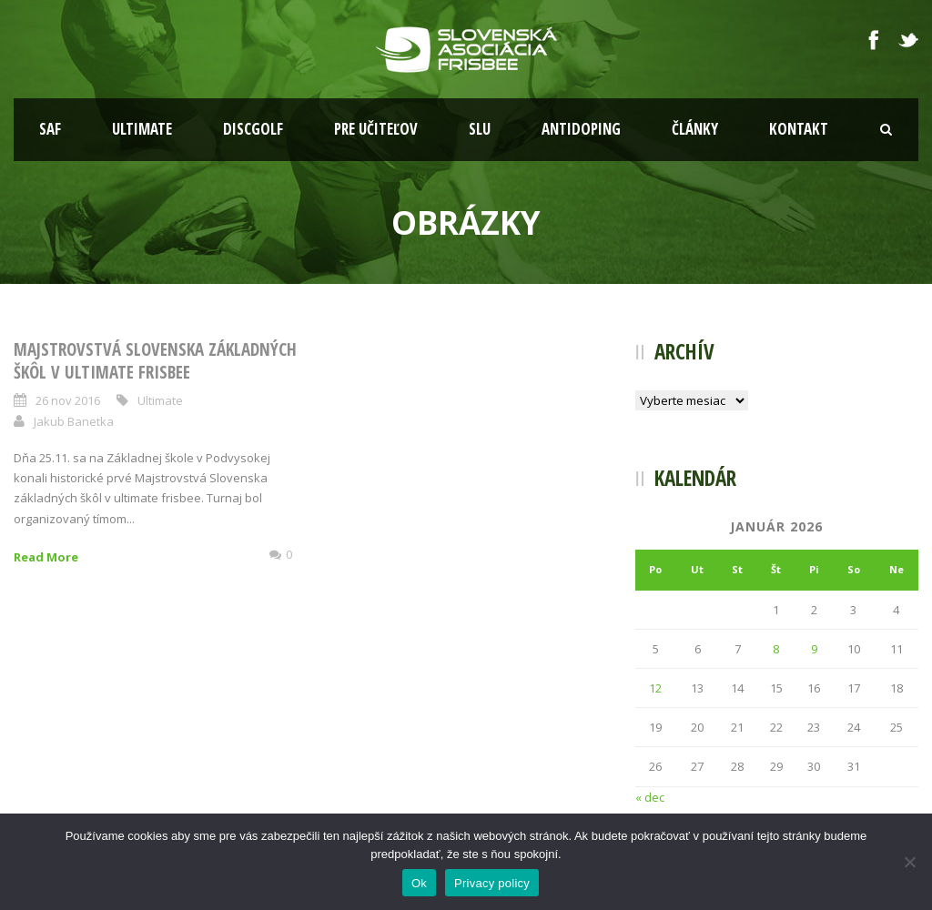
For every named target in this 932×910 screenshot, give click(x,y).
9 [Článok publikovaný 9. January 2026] (814, 649)
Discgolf (253, 128)
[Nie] (909, 862)
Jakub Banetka (74, 421)
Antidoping (581, 128)
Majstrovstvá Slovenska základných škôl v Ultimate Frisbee (155, 361)
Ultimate (142, 128)
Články (695, 128)
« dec (649, 797)
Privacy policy (492, 883)
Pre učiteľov (376, 128)
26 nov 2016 (67, 400)
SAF (50, 128)
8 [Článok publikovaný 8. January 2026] (776, 649)
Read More (46, 557)
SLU (480, 128)
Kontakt (798, 128)
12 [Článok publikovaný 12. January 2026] (655, 688)
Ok (419, 883)
